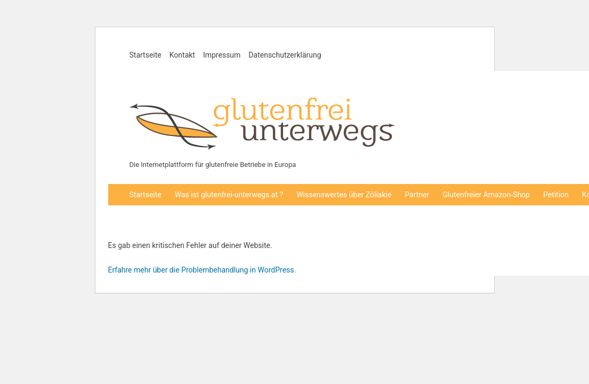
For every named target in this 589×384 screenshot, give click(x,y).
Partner (417, 194)
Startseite (146, 55)
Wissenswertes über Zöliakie (343, 194)
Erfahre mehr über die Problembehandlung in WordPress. (202, 270)
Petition (556, 194)
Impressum (221, 55)
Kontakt (182, 55)
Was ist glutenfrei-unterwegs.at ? (229, 194)
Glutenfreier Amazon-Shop (486, 194)
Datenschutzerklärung (284, 55)
